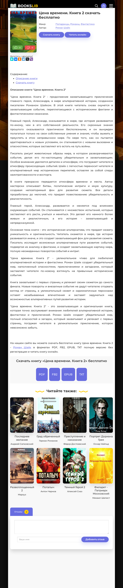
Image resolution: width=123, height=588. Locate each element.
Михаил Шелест (101, 498)
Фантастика (87, 24)
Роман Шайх (63, 27)
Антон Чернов (48, 491)
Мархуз (22, 494)
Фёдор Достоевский (74, 444)
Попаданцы (62, 24)
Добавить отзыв (28, 539)
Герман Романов (48, 440)
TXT (81, 374)
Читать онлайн (77, 34)
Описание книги (26, 78)
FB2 (54, 374)
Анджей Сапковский (22, 444)
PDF (42, 374)
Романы (75, 24)
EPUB (68, 374)
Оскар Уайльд (101, 444)
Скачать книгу (51, 34)
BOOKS (28, 6)
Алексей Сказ (74, 491)
